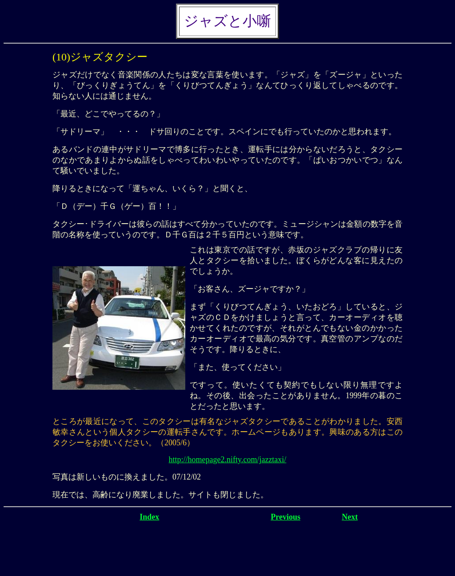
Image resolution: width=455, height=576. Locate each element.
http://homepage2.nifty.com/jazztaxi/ (228, 459)
